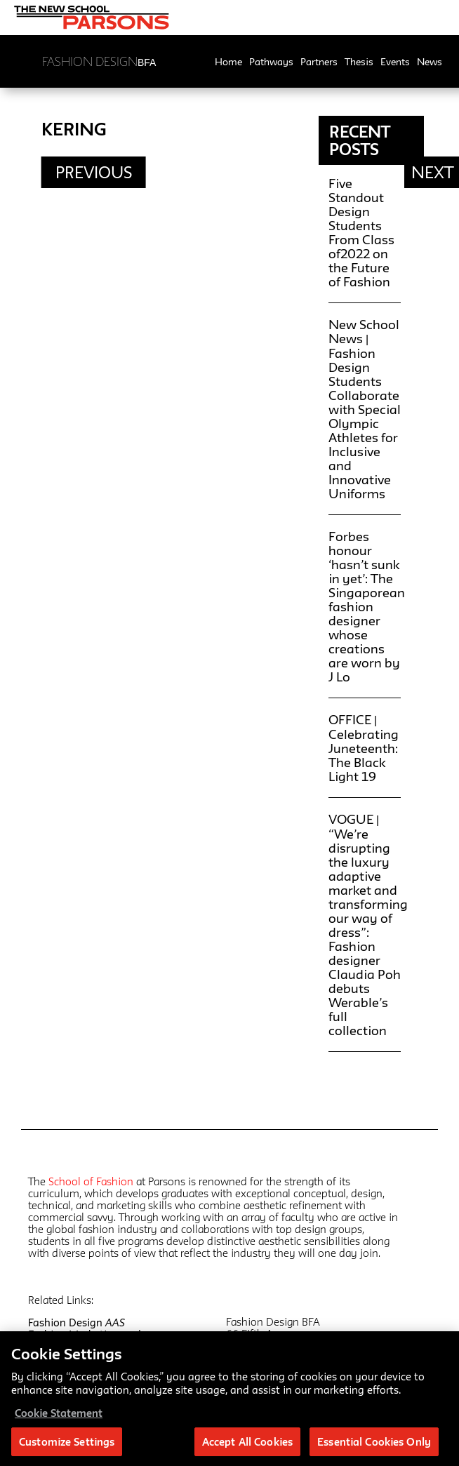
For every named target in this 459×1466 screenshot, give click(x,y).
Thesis (359, 61)
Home (228, 61)
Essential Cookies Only (374, 1445)
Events (395, 61)
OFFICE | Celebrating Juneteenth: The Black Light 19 (363, 747)
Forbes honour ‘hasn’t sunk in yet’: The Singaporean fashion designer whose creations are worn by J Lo (366, 606)
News (429, 61)
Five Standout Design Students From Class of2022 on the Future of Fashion (361, 232)
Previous (93, 172)
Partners (319, 61)
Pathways (271, 61)
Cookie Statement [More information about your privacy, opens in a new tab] (58, 1416)
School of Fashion (90, 1181)
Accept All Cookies (247, 1445)
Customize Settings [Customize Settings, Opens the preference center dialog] (66, 1445)
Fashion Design (76, 1322)
